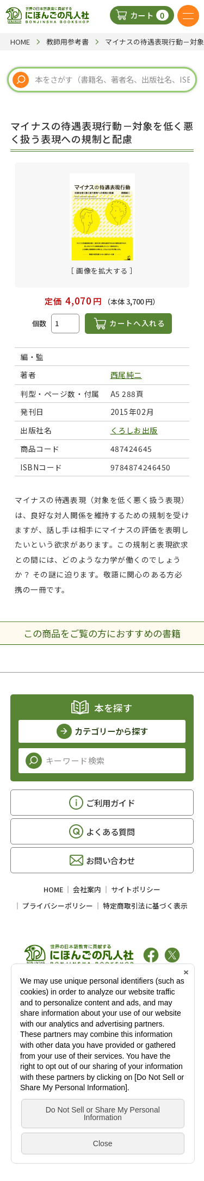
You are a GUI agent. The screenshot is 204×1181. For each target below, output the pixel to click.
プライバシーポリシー (57, 905)
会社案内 (87, 889)
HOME (53, 889)
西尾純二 (126, 374)
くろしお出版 (134, 430)
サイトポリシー (135, 889)
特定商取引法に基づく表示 (145, 905)
